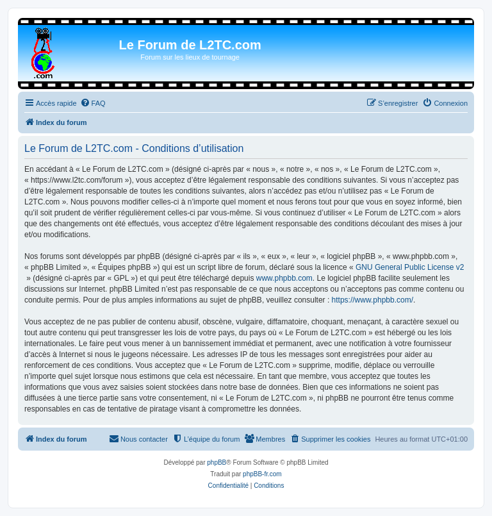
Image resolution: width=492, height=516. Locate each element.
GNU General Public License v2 (410, 267)
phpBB (216, 462)
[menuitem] (93, 103)
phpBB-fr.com (262, 474)
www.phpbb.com (284, 278)
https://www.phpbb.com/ (372, 299)
